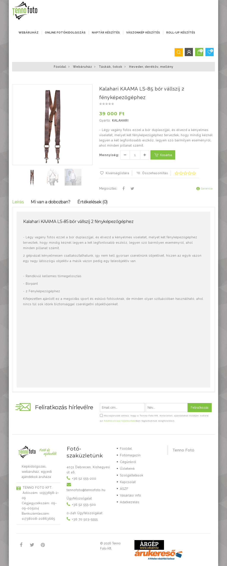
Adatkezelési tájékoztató (120, 421)
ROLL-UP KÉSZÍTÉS (180, 32)
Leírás (18, 201)
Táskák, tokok (110, 66)
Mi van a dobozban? (50, 201)
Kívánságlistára (114, 173)
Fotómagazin (130, 455)
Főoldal (60, 66)
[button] (88, 88)
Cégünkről (128, 462)
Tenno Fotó (183, 450)
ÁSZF (124, 488)
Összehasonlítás (152, 173)
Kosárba (163, 155)
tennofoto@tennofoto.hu (86, 490)
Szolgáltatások (131, 475)
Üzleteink (127, 468)
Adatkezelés (129, 502)
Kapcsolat (128, 482)
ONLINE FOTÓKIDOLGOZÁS (65, 32)
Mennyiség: (109, 155)
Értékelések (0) (92, 201)
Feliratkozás (199, 407)
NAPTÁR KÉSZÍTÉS (106, 32)
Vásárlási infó (130, 495)
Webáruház (29, 32)
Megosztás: (108, 188)
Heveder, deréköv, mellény (151, 66)
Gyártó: (105, 120)
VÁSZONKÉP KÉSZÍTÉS (143, 32)
